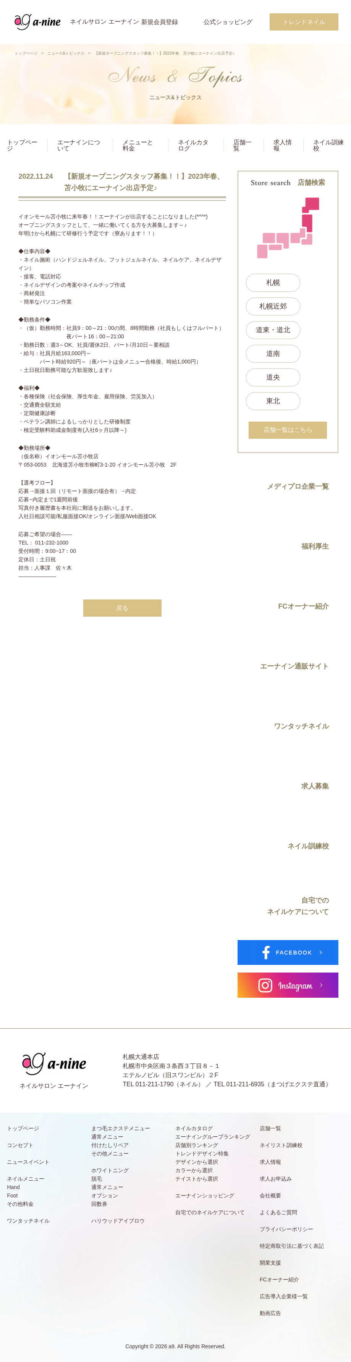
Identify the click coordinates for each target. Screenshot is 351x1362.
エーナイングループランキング (212, 1137)
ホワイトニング (110, 1170)
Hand (13, 1187)
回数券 (99, 1204)
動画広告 (270, 1313)
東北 (273, 401)
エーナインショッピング (204, 1195)
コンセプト (20, 1145)
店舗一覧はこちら (288, 430)
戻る (122, 608)
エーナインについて (78, 145)
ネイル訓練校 (328, 145)
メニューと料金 (138, 145)
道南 (273, 353)
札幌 (273, 282)
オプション (104, 1195)
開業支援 (270, 1263)
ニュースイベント (28, 1162)
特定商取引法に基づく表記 (292, 1246)
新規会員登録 (159, 22)
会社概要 (270, 1195)
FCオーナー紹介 (279, 1279)
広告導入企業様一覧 (284, 1296)
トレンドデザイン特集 (202, 1153)
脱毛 (96, 1179)
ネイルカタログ (193, 145)
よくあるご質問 (278, 1212)
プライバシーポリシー (286, 1229)
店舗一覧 (242, 145)
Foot (12, 1195)
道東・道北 (273, 330)
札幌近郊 (273, 306)
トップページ (26, 53)
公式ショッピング (228, 22)
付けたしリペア (110, 1145)
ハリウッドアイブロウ (118, 1221)
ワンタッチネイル (28, 1221)
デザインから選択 (196, 1162)
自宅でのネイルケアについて (210, 1212)
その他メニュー (110, 1153)
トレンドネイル (304, 22)
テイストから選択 (196, 1179)
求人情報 (282, 145)
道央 (273, 377)
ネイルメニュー (25, 1179)
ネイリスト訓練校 (281, 1145)
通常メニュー (107, 1137)
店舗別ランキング (196, 1145)
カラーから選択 (194, 1170)
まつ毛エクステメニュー (120, 1128)
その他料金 (20, 1204)
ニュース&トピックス (65, 53)
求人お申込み (276, 1179)
